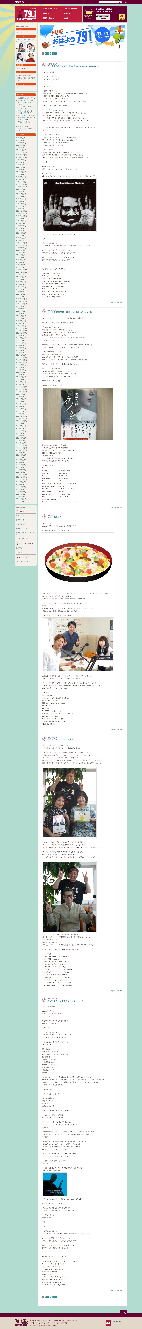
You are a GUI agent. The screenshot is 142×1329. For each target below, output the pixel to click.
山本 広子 (19, 552)
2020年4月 (19, 318)
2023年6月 (19, 226)
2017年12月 (20, 387)
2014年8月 (19, 484)
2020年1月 (19, 326)
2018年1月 (19, 384)
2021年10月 (20, 274)
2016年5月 (19, 433)
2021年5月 (19, 287)
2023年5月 (19, 228)
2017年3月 (19, 409)
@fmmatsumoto (117, 1321)
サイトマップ (34, 1323)
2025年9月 (19, 160)
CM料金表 (68, 1320)
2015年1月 (19, 472)
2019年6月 (19, 343)
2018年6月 (19, 372)
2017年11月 (20, 389)
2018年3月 (19, 379)
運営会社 (37, 1320)
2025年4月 (19, 172)
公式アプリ (75, 1320)
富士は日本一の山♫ (24, 115)
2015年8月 (19, 455)
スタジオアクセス (46, 1320)
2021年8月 (19, 279)
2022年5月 (19, 257)
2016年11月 (20, 418)
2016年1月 (19, 443)
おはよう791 (115, 302)
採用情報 (64, 1323)
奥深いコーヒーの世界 (25, 129)
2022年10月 (20, 245)
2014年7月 (19, 487)
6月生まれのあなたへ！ (25, 122)
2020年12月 (20, 299)
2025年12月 (20, 152)
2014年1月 (19, 501)
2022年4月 (19, 260)
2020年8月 (19, 308)
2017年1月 (19, 413)
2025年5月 (19, 169)
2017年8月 (19, 396)
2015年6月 (19, 460)
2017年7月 (19, 399)
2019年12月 (20, 328)
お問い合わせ (57, 1323)
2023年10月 (20, 216)
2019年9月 (19, 335)
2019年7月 (19, 340)
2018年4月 (19, 377)
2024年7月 (19, 194)
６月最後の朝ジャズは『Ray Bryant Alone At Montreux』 (74, 66)
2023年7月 (19, 223)
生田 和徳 (27, 39)
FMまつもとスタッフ (22, 561)
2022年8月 (19, 250)
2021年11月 (20, 272)
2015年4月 (19, 465)
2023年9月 (19, 218)
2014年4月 (19, 494)
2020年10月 (20, 304)
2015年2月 (19, 470)
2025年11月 (20, 155)
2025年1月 (19, 179)
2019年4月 (19, 348)
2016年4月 (19, 435)
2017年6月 (19, 401)
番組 (121, 302)
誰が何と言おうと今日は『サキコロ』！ (65, 1001)
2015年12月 (20, 445)
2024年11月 (20, 184)
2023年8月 (19, 221)
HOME (32, 1320)
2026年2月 (19, 147)
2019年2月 (19, 352)
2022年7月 (19, 252)
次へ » (54, 53)
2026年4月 (19, 143)
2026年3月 (19, 145)
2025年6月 (19, 167)
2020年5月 (19, 316)
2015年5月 (19, 462)
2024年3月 (19, 204)
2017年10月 (20, 391)
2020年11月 (20, 301)
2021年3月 (19, 291)
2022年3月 (19, 262)
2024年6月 (19, 196)
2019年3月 (19, 350)
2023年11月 (20, 213)
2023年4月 (19, 230)
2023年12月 (20, 211)
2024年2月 (19, 206)
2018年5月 (19, 374)
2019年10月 (20, 333)
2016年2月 (19, 440)
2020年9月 (19, 306)
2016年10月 (20, 421)
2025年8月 (19, 162)
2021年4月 (19, 289)
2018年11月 (20, 360)
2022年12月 (20, 240)
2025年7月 (19, 164)
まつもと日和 (20, 520)
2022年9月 (19, 248)
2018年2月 (19, 382)
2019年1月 (19, 355)
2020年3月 (19, 321)
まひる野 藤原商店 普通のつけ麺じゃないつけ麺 (70, 312)
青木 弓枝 (19, 39)
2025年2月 (19, 177)
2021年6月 (19, 284)
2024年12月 (20, 182)
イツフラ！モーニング (23, 539)
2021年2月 (19, 294)
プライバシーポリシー (45, 1323)
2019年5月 (19, 345)
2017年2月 (19, 411)
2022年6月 (19, 255)
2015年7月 (19, 457)
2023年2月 (19, 235)
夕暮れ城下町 (20, 524)
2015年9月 (19, 452)
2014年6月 (19, 489)
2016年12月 (20, 416)
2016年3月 (19, 438)
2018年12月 (20, 357)
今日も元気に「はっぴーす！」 (61, 739)
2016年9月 (19, 423)
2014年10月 (20, 479)
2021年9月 (19, 277)
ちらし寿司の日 (54, 517)
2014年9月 (19, 482)
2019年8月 (19, 338)
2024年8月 (19, 191)
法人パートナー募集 (58, 1320)
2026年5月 (19, 140)
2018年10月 (20, 362)
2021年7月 (19, 282)
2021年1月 (19, 296)
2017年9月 (19, 394)
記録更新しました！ (24, 98)
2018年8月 (19, 367)
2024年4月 (19, 201)
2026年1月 (19, 150)
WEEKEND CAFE (21, 528)
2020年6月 (19, 313)
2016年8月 (19, 426)
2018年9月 (19, 365)
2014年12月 (20, 474)
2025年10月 (20, 157)
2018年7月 (19, 370)
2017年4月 (19, 406)
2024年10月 (20, 186)
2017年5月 (19, 404)
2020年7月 (19, 311)
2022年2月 (19, 265)
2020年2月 (19, 323)
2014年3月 (19, 496)
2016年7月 (19, 428)
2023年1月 (19, 238)
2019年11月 (20, 330)
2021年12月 (20, 269)
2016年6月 (19, 431)
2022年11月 (20, 243)
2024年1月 (19, 208)
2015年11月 (20, 448)
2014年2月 (19, 499)
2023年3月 (19, 233)
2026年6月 (19, 138)
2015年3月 (19, 467)
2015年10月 (20, 450)
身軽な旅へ (21, 126)
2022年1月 (19, 267)
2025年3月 (19, 174)
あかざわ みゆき (26, 41)
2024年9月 (19, 189)
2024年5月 (19, 199)
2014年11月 (20, 477)
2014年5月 (19, 492)
